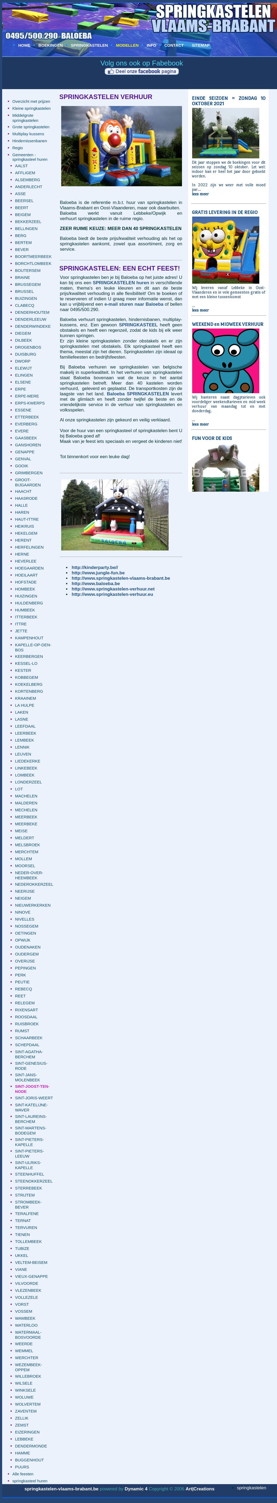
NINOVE (23, 912)
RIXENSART (26, 1010)
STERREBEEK (28, 1188)
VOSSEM (23, 1311)
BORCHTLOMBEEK (33, 263)
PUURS (22, 1467)
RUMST (22, 1030)
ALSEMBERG (27, 179)
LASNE (21, 719)
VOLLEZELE (26, 1297)
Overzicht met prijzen (31, 101)
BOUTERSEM (28, 270)
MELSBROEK (27, 844)
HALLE (21, 505)
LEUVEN (23, 754)
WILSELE (23, 1383)
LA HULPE (24, 705)
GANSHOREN (28, 445)
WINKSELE (25, 1390)
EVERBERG (26, 424)
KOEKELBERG (29, 684)
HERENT (23, 540)
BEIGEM (23, 214)
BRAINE (22, 277)
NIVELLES (24, 919)
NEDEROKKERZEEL (34, 884)
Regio (17, 147)
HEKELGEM (26, 533)
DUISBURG (25, 354)
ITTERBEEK (26, 617)
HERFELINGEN (29, 547)
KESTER (23, 670)
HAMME (22, 1453)
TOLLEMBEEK (28, 1241)
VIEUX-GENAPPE (31, 1276)
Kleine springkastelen (31, 108)
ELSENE (23, 382)
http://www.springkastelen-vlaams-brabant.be (121, 578)
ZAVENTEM (26, 1411)
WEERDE (24, 1343)
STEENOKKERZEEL (34, 1181)
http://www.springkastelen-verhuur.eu (112, 594)
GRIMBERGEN (29, 472)
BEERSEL (24, 200)
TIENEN (22, 1234)
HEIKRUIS (24, 526)
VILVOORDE (26, 1283)
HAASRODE (26, 498)
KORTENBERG (29, 691)
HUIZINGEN (26, 596)
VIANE (21, 1269)
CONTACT (174, 45)
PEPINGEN (25, 968)
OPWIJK (23, 940)
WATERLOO (26, 1325)
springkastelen (251, 1487)
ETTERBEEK (27, 417)
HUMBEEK (25, 610)
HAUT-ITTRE (27, 519)
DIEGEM (23, 333)
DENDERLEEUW (30, 319)
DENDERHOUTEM (32, 312)
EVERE (22, 431)
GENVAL (23, 459)
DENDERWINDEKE (33, 326)
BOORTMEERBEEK (33, 256)
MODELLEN (127, 45)
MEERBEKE (26, 824)
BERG (21, 235)
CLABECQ (24, 305)
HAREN (22, 512)
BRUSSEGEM (28, 284)
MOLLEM (23, 858)
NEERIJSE (25, 891)
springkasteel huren (30, 1481)
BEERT (21, 207)
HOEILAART (26, 575)
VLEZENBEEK (28, 1290)
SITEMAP (201, 45)
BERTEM (23, 242)
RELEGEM (25, 1003)
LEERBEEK (25, 733)
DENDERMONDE (31, 1446)
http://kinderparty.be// (95, 567)
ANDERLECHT (28, 186)
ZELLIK (21, 1418)
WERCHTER (26, 1357)
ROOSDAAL (26, 1017)
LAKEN (21, 712)
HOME (24, 45)
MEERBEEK (26, 817)
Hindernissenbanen (29, 140)
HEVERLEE (26, 561)
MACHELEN (26, 796)
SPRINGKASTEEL (138, 324)
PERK (20, 975)
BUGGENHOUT (29, 1460)
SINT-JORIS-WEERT (34, 1098)
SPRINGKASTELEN (89, 45)
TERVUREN (26, 1227)
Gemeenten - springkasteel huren (30, 157)
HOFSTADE (26, 582)
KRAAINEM (25, 698)
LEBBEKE (24, 1439)
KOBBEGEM (26, 677)
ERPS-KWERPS (30, 403)
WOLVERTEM (28, 1404)
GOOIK (21, 466)
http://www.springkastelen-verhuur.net (113, 589)
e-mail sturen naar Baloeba (133, 304)
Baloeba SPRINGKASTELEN (138, 393)
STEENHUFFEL (29, 1174)
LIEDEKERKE (27, 761)
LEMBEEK (24, 740)
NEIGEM (23, 898)
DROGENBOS (28, 347)
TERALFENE (27, 1213)
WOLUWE (24, 1397)
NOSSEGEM (26, 926)
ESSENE (23, 410)
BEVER (22, 249)
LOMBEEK (25, 775)
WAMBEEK (25, 1318)
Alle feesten (22, 1474)
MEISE (21, 831)
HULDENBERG (29, 603)
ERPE (20, 389)
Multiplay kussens (28, 134)
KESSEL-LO (26, 663)
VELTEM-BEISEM (31, 1262)
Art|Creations (199, 1488)
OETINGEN (25, 933)
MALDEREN (26, 803)
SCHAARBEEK (29, 1037)
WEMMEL (24, 1350)
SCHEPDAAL (27, 1044)
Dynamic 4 (136, 1488)
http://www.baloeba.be (96, 583)
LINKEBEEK (26, 768)
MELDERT (24, 838)
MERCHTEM (26, 851)
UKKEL (21, 1255)
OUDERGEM (27, 954)
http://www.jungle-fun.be (98, 572)
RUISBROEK (27, 1024)
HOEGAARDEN (29, 568)
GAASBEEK (26, 438)
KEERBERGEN (29, 656)
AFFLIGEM (25, 172)
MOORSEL (25, 865)
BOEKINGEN (50, 45)
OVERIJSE (25, 961)
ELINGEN (24, 375)
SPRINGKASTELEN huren (121, 282)
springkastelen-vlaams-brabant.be (61, 1488)
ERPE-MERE (27, 396)
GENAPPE (25, 452)
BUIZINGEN (26, 298)
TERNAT (23, 1220)
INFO (151, 45)
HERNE (22, 554)
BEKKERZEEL (28, 221)
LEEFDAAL (25, 726)
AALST (21, 165)
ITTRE (21, 624)
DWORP (23, 361)
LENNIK (22, 747)
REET (20, 996)
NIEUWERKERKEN (33, 905)
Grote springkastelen (30, 127)
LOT (19, 789)
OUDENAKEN (28, 947)
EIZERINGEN (27, 1432)
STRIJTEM (25, 1195)
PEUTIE (22, 982)
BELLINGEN (26, 228)
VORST (22, 1304)
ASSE (20, 193)
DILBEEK (23, 340)
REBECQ (23, 989)
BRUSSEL (24, 291)
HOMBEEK (25, 589)
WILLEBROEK (28, 1376)
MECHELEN (26, 810)
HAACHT (23, 491)
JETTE (21, 631)
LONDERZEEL (28, 782)
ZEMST (22, 1425)
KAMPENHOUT (29, 638)
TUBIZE (22, 1248)
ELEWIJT (23, 368)
